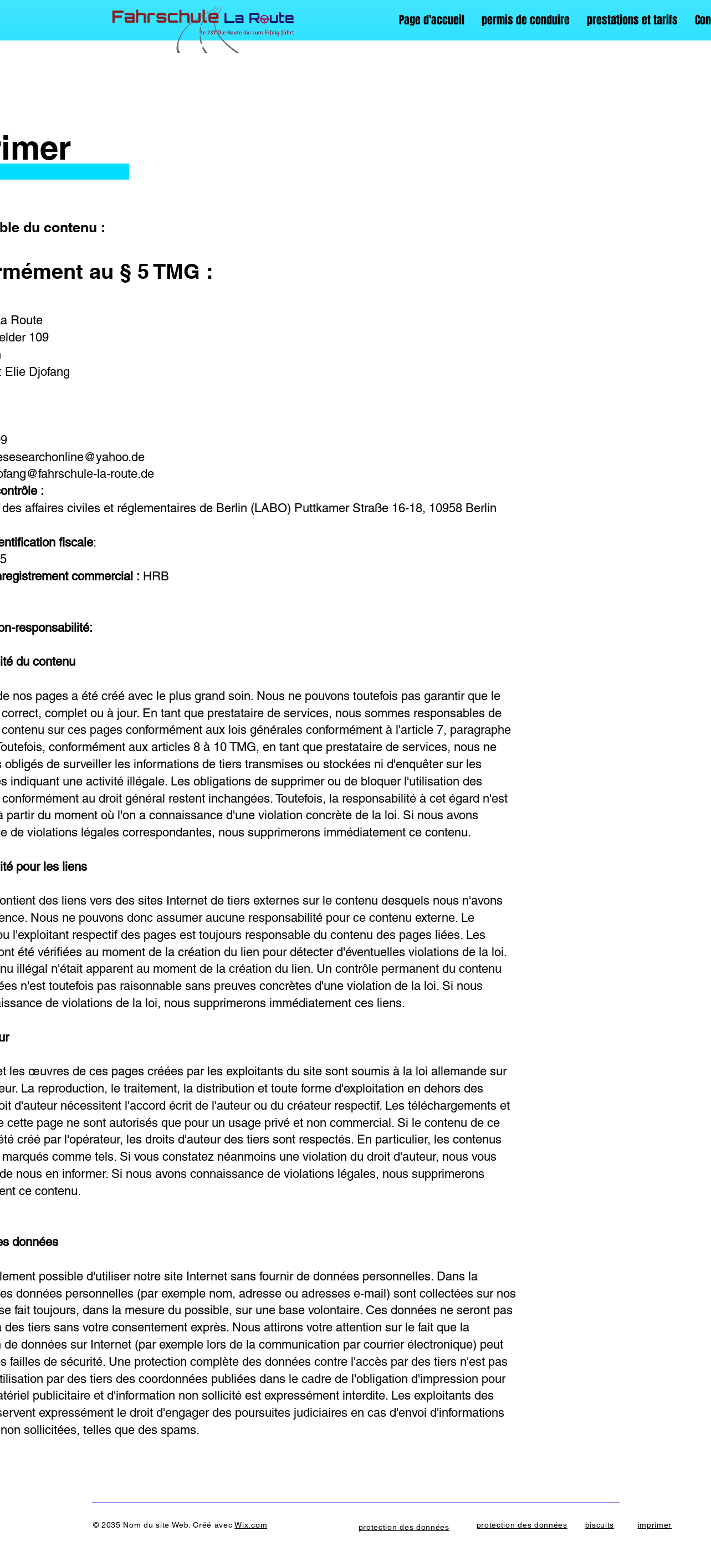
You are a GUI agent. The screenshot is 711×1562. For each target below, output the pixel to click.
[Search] (615, 20)
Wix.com (250, 1524)
